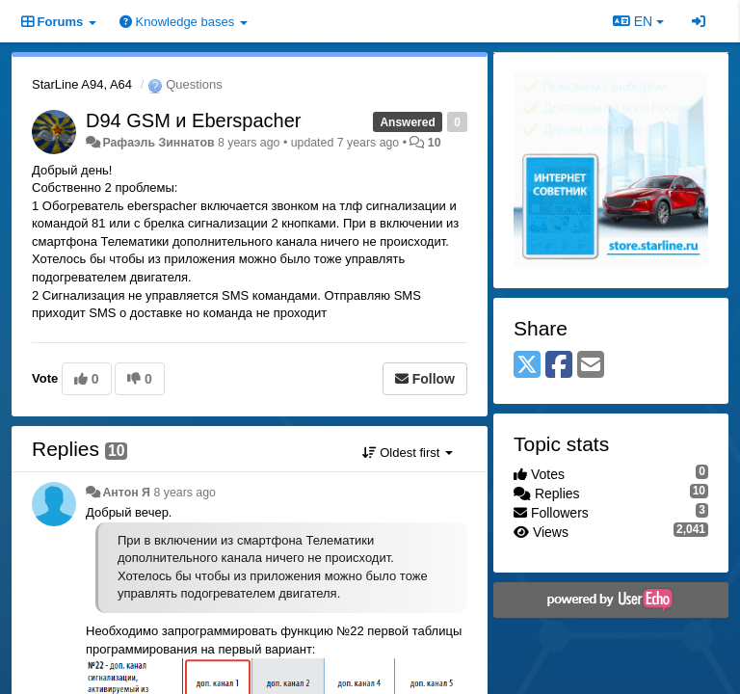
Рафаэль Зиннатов (158, 142)
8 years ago (184, 492)
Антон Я (126, 492)
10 (434, 142)
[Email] (590, 366)
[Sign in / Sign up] (698, 21)
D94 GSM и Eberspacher (194, 120)
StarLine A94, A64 (82, 84)
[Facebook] (558, 366)
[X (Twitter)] (527, 366)
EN (638, 21)
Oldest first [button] (407, 452)
